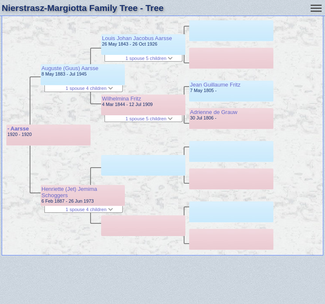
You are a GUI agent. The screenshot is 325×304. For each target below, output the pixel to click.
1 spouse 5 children (149, 58)
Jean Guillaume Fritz (215, 84)
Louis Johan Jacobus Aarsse (137, 38)
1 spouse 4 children (89, 88)
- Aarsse (18, 128)
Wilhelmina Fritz (121, 98)
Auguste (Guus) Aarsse (69, 68)
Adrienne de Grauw (213, 112)
